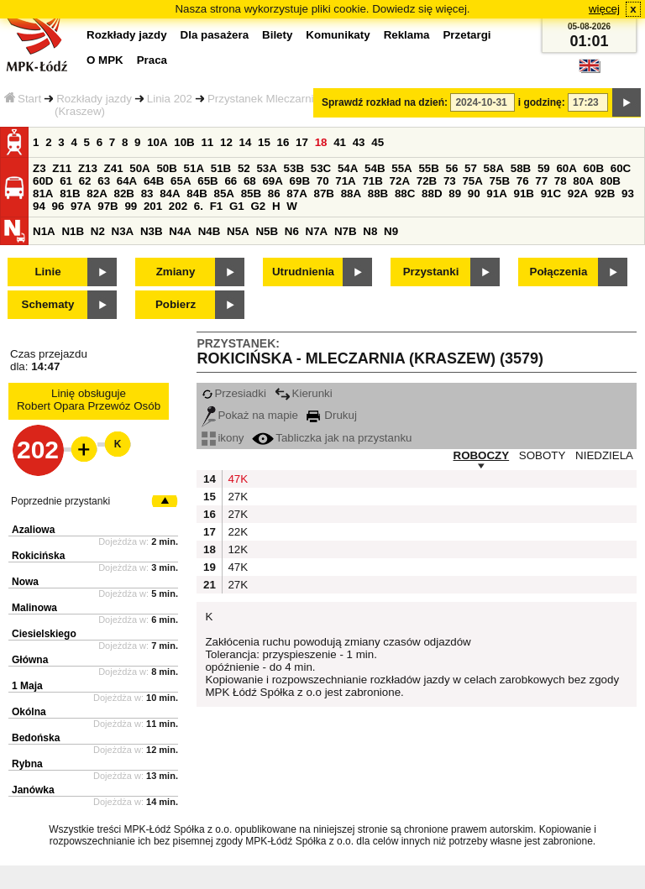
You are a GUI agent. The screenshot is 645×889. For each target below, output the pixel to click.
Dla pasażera (215, 35)
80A (583, 181)
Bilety (277, 35)
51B (221, 168)
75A (472, 181)
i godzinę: (541, 102)
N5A (238, 231)
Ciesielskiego (44, 634)
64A (127, 181)
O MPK (105, 60)
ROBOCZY (482, 455)
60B (594, 168)
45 (377, 142)
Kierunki (304, 393)
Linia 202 (169, 98)
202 (178, 206)
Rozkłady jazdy (94, 98)
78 (560, 181)
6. (198, 206)
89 (454, 193)
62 (85, 181)
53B (294, 168)
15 (264, 142)
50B (166, 168)
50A (139, 168)
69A (272, 181)
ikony (223, 437)
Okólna (29, 712)
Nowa (25, 582)
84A (170, 193)
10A (157, 142)
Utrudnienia (303, 271)
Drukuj (332, 415)
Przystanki (431, 271)
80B (610, 181)
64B (154, 181)
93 (627, 193)
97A (81, 206)
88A (351, 193)
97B (107, 206)
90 (474, 193)
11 (207, 142)
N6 (292, 231)
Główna (30, 660)
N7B (345, 231)
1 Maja (27, 686)
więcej (604, 9)
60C (621, 168)
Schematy (48, 304)
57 (470, 168)
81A (43, 193)
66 (230, 181)
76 (523, 181)
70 (323, 181)
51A (194, 168)
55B (428, 168)
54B (374, 168)
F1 (216, 206)
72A (400, 181)
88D (432, 193)
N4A (180, 231)
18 (321, 142)
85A (223, 193)
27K (236, 496)
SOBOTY (542, 455)
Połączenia (559, 271)
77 (541, 181)
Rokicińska (38, 556)
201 (153, 206)
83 (147, 193)
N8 (370, 231)
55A (401, 168)
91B (523, 193)
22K (236, 532)
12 (226, 142)
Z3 (39, 168)
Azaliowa (33, 530)
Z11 (61, 168)
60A (566, 168)
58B (521, 168)
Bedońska (36, 738)
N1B (72, 231)
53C (321, 168)
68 (250, 181)
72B (427, 181)
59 (544, 168)
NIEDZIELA (604, 455)
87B (323, 193)
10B (184, 142)
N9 (391, 231)
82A (97, 193)
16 (283, 142)
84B (196, 193)
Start (22, 98)
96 (58, 206)
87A (296, 193)
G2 (257, 206)
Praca (152, 60)
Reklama (407, 35)
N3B (151, 231)
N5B (266, 231)
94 (39, 206)
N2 (98, 231)
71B (372, 181)
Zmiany (176, 271)
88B (378, 193)
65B (207, 181)
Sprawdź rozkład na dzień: (385, 102)
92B (605, 193)
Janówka (33, 790)
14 (245, 142)
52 (244, 168)
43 (359, 142)
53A (266, 168)
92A (578, 193)
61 (66, 181)
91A (496, 193)
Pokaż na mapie (250, 415)
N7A (317, 231)
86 (274, 193)
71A (345, 181)
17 (302, 142)
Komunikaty (338, 35)
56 (452, 168)
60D (43, 181)
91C (551, 193)
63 (103, 181)
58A (494, 168)
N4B (209, 231)
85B (251, 193)
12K (236, 549)
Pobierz (175, 304)
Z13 (87, 168)
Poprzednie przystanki (60, 501)
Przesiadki (233, 393)
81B (70, 193)
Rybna (27, 764)
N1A (44, 231)
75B (500, 181)
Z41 (113, 168)
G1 (236, 206)
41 (339, 142)
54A (348, 168)
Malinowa (34, 608)
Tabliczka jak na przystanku (332, 437)
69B (300, 181)
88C (405, 193)
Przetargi (466, 35)
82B (123, 193)
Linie (47, 271)
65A (180, 181)
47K (236, 479)
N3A (123, 231)
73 (449, 181)
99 (130, 206)
